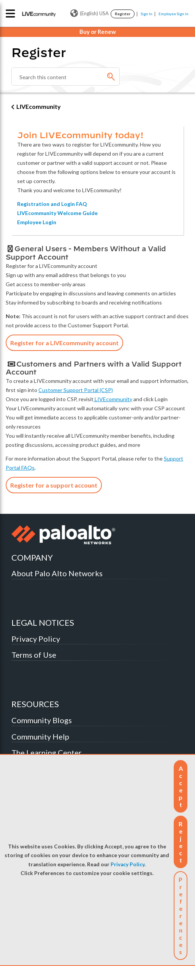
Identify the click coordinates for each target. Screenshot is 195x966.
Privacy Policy (127, 864)
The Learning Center (46, 752)
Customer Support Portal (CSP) (75, 390)
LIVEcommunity (38, 106)
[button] (180, 786)
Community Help (40, 736)
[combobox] (65, 76)
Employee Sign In (174, 13)
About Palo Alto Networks (57, 573)
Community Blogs (41, 720)
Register (122, 13)
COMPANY (32, 557)
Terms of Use (33, 654)
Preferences (180, 915)
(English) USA (89, 13)
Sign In (146, 13)
